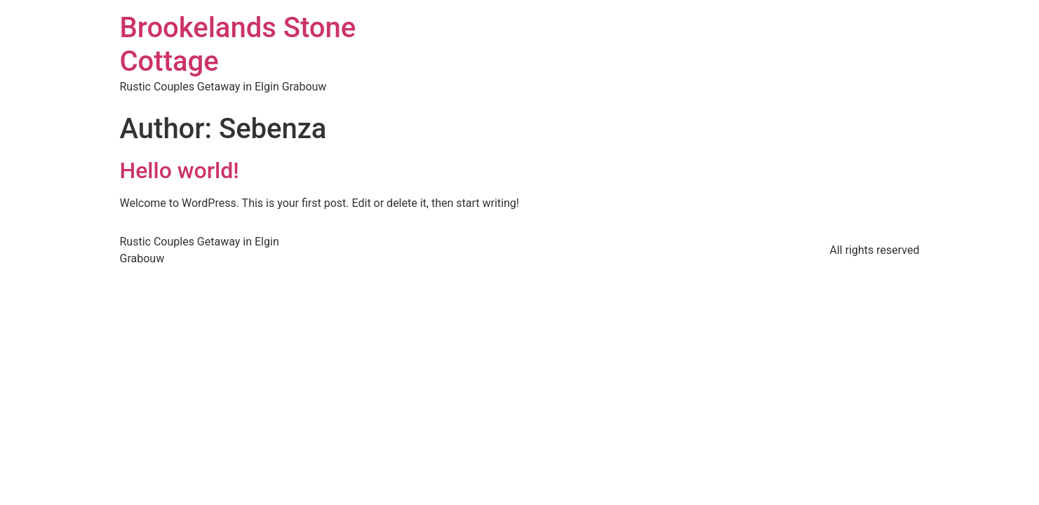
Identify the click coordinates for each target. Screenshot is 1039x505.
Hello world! (179, 170)
